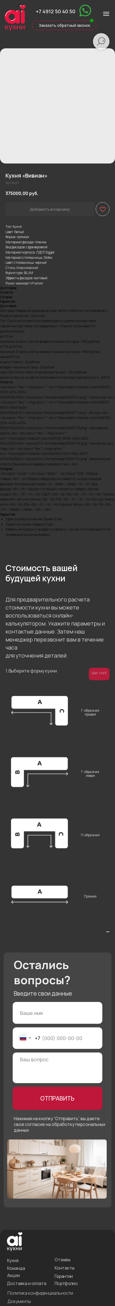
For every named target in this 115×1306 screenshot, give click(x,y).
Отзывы (56, 1228)
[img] (76, 9)
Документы (16, 1265)
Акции (12, 1242)
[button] (58, 23)
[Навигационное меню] (106, 14)
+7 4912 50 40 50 (49, 10)
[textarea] (51, 1055)
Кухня (11, 1228)
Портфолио (59, 1249)
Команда (14, 1235)
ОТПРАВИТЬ (51, 1082)
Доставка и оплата (24, 1249)
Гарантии (57, 1243)
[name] (51, 1006)
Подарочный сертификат (28, 1273)
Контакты (58, 1235)
